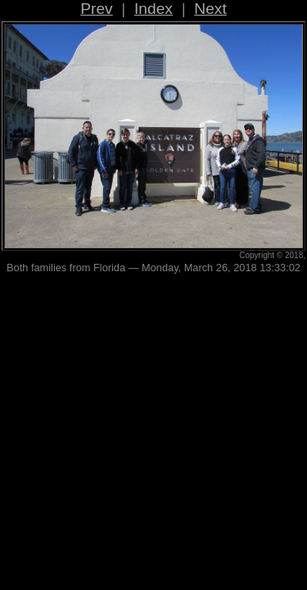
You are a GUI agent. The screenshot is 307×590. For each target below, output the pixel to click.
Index (153, 8)
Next (210, 8)
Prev (96, 8)
